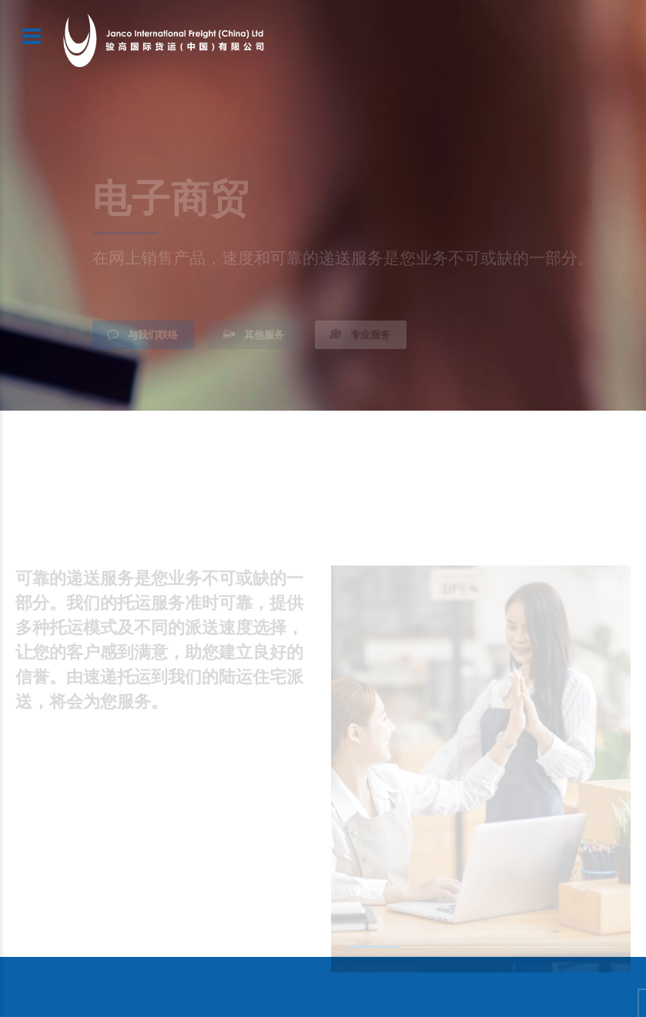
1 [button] (373, 948)
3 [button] (480, 950)
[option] (481, 768)
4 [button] (534, 950)
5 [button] (588, 950)
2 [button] (426, 950)
